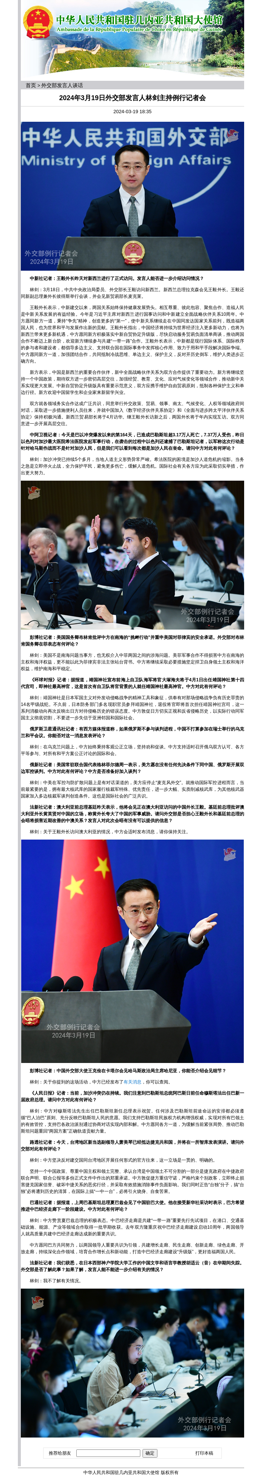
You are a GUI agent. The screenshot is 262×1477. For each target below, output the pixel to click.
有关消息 (132, 1082)
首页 (31, 85)
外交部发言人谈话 (62, 85)
